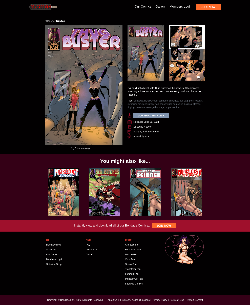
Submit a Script (54, 264)
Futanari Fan (131, 274)
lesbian (198, 100)
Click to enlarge (81, 148)
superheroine (172, 107)
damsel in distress (182, 104)
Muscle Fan (131, 254)
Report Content (195, 300)
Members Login (181, 6)
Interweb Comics (134, 283)
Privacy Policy (160, 300)
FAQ (88, 244)
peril (191, 100)
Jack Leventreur (151, 131)
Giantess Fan (132, 244)
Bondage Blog (53, 244)
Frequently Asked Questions (135, 300)
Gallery (160, 6)
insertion (140, 107)
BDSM (147, 100)
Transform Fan (132, 269)
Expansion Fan (133, 249)
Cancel (89, 254)
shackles (173, 100)
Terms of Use (177, 300)
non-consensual (163, 104)
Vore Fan (130, 259)
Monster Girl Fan (134, 278)
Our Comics (143, 6)
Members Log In (54, 259)
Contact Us (91, 249)
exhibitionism (134, 104)
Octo (147, 136)
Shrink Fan (131, 264)
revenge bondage (155, 107)
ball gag (184, 100)
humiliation (148, 104)
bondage (138, 100)
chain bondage (160, 100)
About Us (51, 249)
